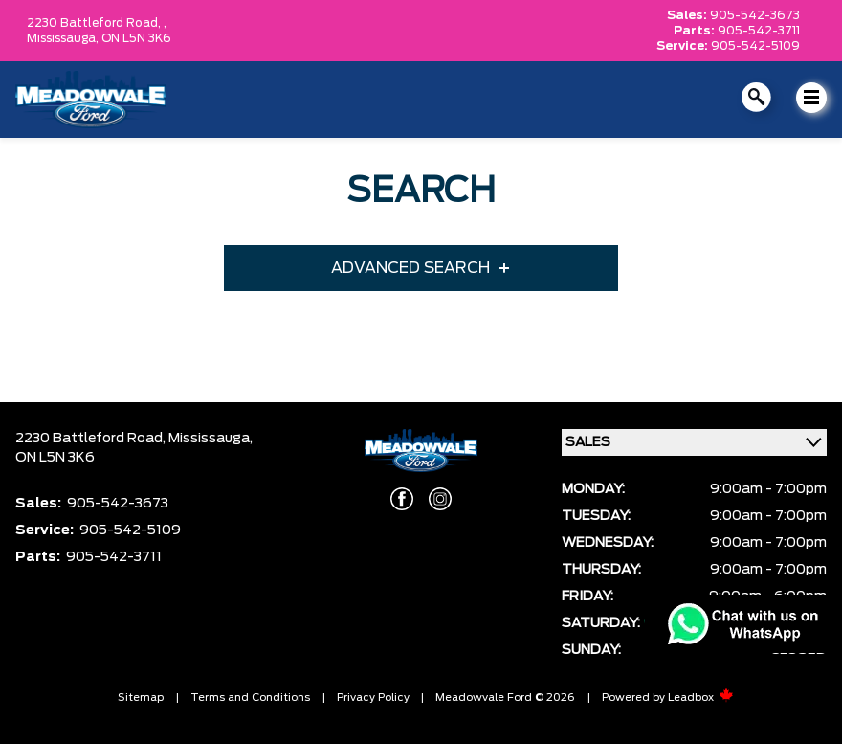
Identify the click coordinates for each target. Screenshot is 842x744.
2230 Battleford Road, (91, 438)
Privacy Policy (373, 697)
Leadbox (701, 697)
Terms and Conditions (250, 697)
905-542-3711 (759, 30)
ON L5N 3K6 (136, 38)
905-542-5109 (755, 46)
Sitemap (141, 697)
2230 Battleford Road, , (96, 23)
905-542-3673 (755, 15)
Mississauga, (64, 38)
